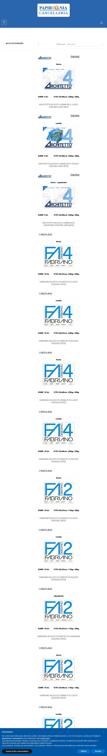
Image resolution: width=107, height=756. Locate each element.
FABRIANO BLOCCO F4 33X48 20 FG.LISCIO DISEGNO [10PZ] (88, 189)
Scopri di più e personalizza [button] (17, 751)
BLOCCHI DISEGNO (14, 43)
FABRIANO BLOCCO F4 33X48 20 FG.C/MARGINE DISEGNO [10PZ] (53, 426)
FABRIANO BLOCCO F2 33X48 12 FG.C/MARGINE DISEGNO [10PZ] (53, 378)
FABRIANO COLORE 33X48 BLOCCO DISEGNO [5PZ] (88, 473)
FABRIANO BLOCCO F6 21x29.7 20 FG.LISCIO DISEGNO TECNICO (88, 568)
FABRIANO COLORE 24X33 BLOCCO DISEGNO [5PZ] (53, 473)
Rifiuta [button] (83, 751)
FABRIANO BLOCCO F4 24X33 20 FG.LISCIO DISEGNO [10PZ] (88, 141)
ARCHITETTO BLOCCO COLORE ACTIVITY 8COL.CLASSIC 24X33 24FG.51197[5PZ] (53, 569)
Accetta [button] (98, 751)
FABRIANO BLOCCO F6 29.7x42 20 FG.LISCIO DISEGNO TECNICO (88, 618)
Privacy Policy (87, 711)
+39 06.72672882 (11, 724)
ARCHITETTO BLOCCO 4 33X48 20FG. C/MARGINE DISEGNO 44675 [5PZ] (53, 141)
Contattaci (59, 720)
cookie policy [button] (45, 738)
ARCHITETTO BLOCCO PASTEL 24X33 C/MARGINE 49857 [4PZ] (88, 426)
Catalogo (58, 711)
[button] (104, 732)
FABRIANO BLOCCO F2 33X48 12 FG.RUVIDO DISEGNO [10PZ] (88, 331)
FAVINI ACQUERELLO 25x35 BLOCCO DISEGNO (53, 521)
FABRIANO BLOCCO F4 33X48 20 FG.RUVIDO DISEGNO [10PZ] (53, 236)
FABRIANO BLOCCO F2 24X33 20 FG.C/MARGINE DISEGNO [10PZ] (88, 284)
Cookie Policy (86, 715)
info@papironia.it (11, 727)
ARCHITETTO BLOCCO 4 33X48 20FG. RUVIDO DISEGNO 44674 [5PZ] (88, 94)
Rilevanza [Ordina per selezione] (86, 44)
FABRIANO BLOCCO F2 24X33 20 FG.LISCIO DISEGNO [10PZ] (88, 236)
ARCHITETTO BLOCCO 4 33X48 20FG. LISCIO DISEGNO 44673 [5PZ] (53, 94)
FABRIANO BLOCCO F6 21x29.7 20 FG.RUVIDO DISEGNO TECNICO (53, 618)
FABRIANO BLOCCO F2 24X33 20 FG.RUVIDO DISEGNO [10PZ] (53, 284)
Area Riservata (61, 715)
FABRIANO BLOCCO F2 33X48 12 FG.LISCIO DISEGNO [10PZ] (53, 331)
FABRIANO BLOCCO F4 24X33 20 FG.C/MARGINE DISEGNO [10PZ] (88, 378)
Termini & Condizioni (63, 724)
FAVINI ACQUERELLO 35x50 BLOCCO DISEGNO (88, 521)
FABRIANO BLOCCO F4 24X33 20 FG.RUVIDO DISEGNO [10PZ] (53, 189)
